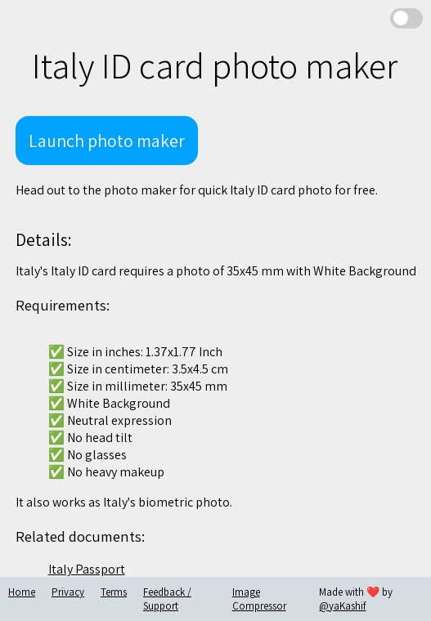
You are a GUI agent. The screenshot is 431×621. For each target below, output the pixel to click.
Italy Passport (86, 569)
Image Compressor (259, 599)
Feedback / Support (167, 599)
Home (21, 592)
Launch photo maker (107, 140)
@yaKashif (342, 606)
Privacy (68, 592)
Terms (114, 592)
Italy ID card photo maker (214, 65)
